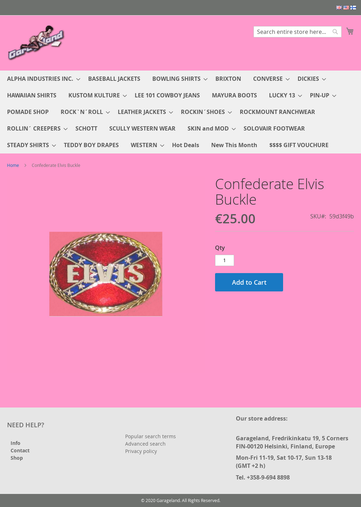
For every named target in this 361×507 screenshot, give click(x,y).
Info (15, 443)
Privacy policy (141, 451)
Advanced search (145, 443)
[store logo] (37, 42)
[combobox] (297, 31)
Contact (20, 450)
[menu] (180, 112)
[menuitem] (41, 79)
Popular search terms (150, 436)
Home (13, 165)
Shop (17, 457)
